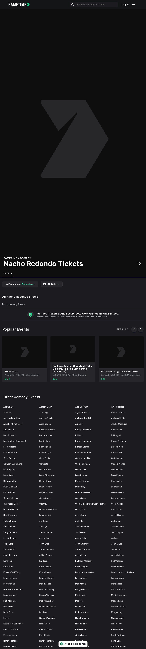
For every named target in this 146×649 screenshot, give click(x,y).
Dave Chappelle (47, 475)
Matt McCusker (46, 601)
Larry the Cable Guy (84, 572)
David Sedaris (81, 475)
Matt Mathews (9, 601)
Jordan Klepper (82, 549)
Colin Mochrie (117, 458)
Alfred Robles (117, 407)
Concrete (43, 464)
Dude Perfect (45, 486)
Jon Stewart (9, 549)
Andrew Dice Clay (11, 418)
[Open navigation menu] (133, 5)
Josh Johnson (10, 555)
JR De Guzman (46, 555)
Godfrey (43, 504)
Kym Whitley (45, 572)
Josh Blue (115, 549)
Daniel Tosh (80, 469)
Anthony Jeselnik (83, 418)
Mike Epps (8, 612)
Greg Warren (117, 504)
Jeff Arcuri (116, 521)
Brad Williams (9, 447)
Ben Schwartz (9, 435)
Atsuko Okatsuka (119, 424)
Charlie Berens (10, 452)
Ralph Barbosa (118, 635)
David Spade (117, 475)
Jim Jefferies (9, 538)
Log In (125, 4)
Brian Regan (45, 447)
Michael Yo (80, 606)
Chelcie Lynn (45, 452)
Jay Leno (43, 521)
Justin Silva (80, 555)
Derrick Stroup (82, 481)
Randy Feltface (10, 641)
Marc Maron (116, 584)
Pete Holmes (117, 629)
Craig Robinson (82, 464)
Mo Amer (43, 612)
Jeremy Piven (117, 526)
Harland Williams (11, 509)
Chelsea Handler (83, 452)
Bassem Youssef (47, 429)
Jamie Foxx (80, 515)
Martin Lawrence (119, 595)
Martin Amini (80, 595)
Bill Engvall (116, 435)
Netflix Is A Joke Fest (13, 623)
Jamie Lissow (117, 515)
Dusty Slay (80, 486)
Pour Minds (44, 635)
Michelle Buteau (118, 606)
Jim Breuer (80, 532)
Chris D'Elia (116, 452)
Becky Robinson (83, 429)
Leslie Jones (81, 578)
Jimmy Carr (44, 538)
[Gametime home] (21, 4)
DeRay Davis (45, 481)
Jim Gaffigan (117, 532)
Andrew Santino (46, 418)
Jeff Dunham (9, 526)
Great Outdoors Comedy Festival (90, 504)
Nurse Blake (81, 623)
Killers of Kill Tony (11, 572)
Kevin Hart (8, 566)
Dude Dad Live (10, 486)
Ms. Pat (6, 618)
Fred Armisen (117, 492)
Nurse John (116, 623)
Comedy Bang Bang (12, 464)
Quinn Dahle (81, 635)
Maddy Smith (45, 584)
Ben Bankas (116, 429)
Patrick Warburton (11, 629)
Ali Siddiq (7, 412)
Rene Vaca (116, 641)
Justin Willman (117, 555)
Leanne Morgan (46, 578)
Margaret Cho (81, 589)
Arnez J (79, 424)
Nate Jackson (117, 618)
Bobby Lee (44, 441)
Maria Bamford (118, 589)
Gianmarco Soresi (11, 504)
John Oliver (116, 544)
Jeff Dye (43, 526)
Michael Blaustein (47, 606)
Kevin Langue (81, 566)
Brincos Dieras (82, 447)
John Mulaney (82, 544)
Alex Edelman (81, 407)
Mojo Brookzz (82, 612)
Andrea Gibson (118, 412)
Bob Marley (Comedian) (14, 441)
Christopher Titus (83, 458)
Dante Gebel (117, 469)
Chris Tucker (45, 458)
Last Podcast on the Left (122, 572)
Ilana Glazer (116, 509)
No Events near (20, 284)
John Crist (44, 544)
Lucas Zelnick (117, 578)
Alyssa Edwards (82, 412)
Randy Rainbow (46, 641)
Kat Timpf (43, 561)
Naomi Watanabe (47, 618)
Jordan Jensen (46, 549)
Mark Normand (10, 595)
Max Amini (8, 606)
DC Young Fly (9, 481)
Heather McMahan (48, 509)
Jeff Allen (79, 521)
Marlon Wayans (46, 595)
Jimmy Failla (80, 538)
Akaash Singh (45, 407)
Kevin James (45, 566)
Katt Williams (117, 561)
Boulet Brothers (118, 441)
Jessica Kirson (46, 532)
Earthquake (116, 486)
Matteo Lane (117, 601)
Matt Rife (79, 601)
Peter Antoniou (10, 635)
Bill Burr (78, 435)
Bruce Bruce (117, 447)
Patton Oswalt (45, 629)
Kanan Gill (8, 561)
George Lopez (118, 498)
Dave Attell (8, 475)
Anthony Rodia (118, 418)
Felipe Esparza (46, 492)
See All (123, 329)
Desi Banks (116, 481)
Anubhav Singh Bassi (13, 424)
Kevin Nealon (117, 566)
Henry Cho (80, 509)
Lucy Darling (9, 584)
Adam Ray (8, 407)
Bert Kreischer (46, 435)
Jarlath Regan (9, 521)
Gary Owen (80, 498)
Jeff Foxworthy (82, 526)
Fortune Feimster (83, 492)
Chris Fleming (9, 458)
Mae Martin (80, 584)
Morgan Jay (116, 612)
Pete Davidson (82, 629)
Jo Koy (114, 538)
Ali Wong (43, 412)
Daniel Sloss (45, 469)
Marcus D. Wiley (46, 589)
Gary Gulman (45, 498)
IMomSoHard (45, 515)
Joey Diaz (8, 544)
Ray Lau (79, 641)
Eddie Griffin (9, 492)
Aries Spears (45, 424)
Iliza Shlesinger (10, 515)
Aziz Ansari (8, 429)
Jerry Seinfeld (10, 532)
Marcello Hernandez (13, 589)
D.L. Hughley (9, 469)
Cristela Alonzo (118, 464)
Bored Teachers (83, 441)
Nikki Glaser (44, 623)
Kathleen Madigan (83, 561)
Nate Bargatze (82, 618)
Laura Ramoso (10, 578)
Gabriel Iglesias (10, 498)
